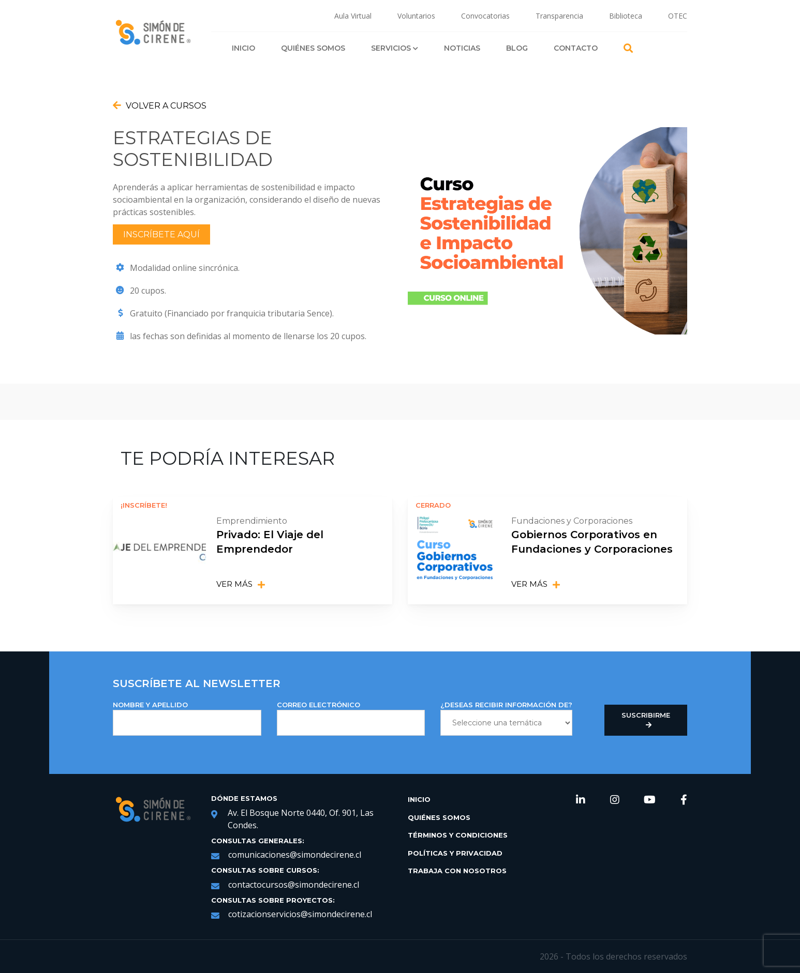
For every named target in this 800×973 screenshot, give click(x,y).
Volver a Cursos (159, 105)
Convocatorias (485, 16)
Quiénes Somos (313, 48)
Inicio (243, 48)
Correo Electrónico (351, 718)
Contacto (576, 48)
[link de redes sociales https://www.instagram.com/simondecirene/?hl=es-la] (614, 800)
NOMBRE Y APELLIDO (187, 718)
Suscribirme (645, 720)
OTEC (677, 16)
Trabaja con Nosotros (457, 870)
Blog (517, 48)
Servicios (394, 48)
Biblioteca (625, 16)
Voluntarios (416, 16)
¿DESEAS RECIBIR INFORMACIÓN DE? (506, 718)
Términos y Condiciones (458, 835)
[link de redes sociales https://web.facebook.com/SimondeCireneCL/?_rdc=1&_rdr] (683, 800)
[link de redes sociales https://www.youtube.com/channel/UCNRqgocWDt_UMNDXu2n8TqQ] (650, 800)
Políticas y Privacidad (455, 852)
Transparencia (559, 16)
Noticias (462, 48)
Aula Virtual (353, 16)
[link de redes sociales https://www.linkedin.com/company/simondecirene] (580, 800)
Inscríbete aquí (161, 234)
